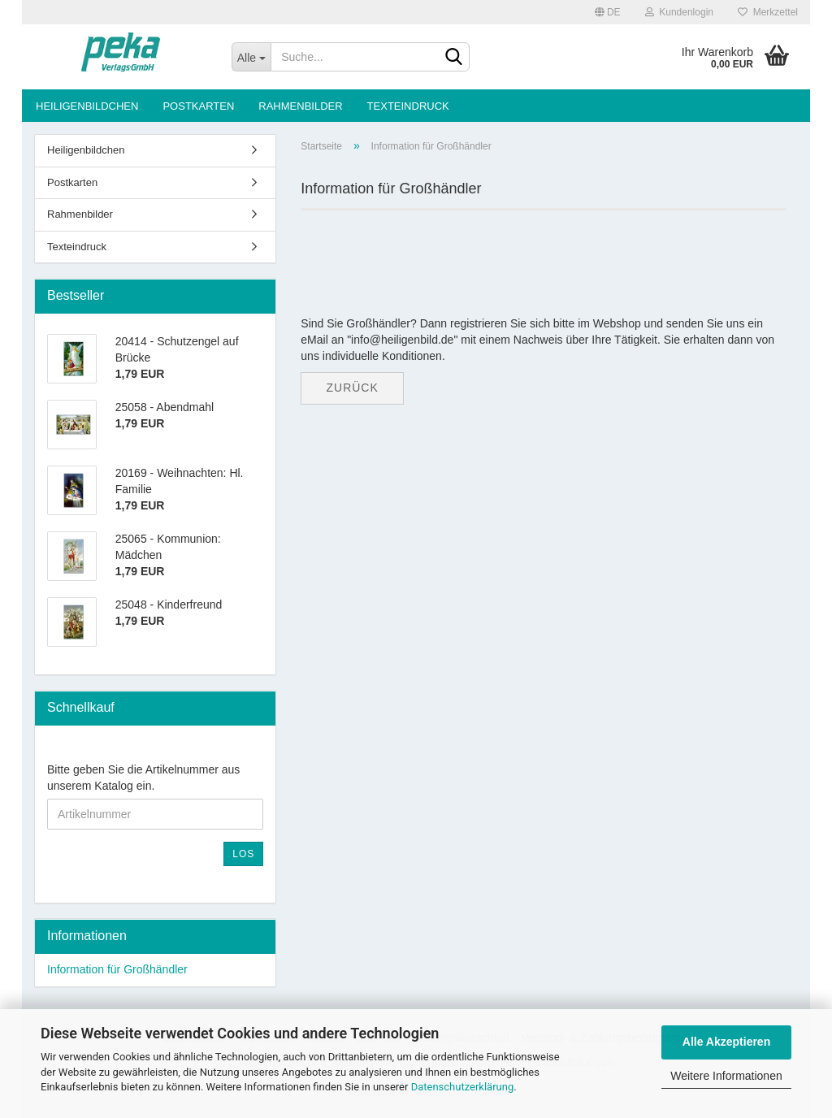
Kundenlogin (679, 12)
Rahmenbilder (300, 106)
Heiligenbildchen (87, 106)
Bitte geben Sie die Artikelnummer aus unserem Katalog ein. (143, 777)
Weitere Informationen (726, 1075)
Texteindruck (408, 106)
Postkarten (198, 106)
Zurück (352, 387)
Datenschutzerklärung (462, 1087)
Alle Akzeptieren (726, 1041)
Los (243, 854)
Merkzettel (768, 12)
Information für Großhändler (117, 969)
